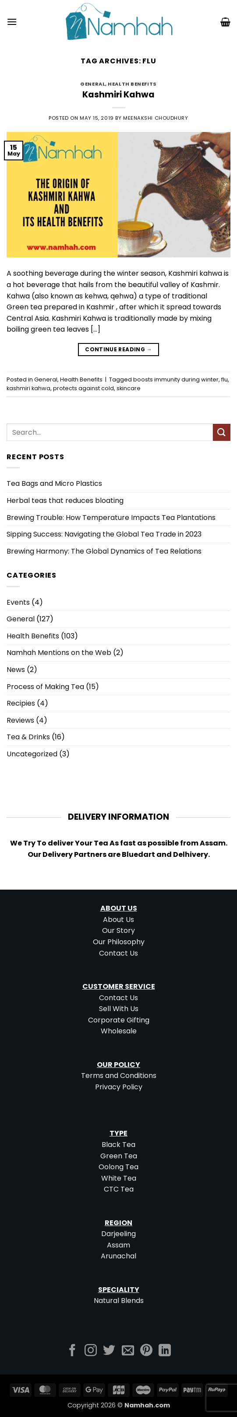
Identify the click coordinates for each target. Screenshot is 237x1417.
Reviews (20, 720)
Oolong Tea (118, 1167)
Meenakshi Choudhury (155, 117)
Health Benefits (132, 83)
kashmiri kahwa (28, 388)
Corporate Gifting (118, 1020)
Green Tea (118, 1156)
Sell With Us (118, 1009)
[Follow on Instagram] (91, 1351)
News (16, 670)
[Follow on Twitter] (109, 1351)
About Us (118, 920)
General (92, 83)
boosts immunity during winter (176, 379)
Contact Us (118, 953)
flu (224, 379)
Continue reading (118, 349)
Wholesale (119, 1031)
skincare (129, 388)
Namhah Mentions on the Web (59, 653)
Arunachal (118, 1256)
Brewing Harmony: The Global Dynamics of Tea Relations (104, 551)
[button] (12, 21)
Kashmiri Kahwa (118, 94)
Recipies (21, 703)
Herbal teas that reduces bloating (65, 500)
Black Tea (118, 1145)
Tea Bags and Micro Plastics (54, 483)
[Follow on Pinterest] (146, 1351)
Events (18, 602)
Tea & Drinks (28, 737)
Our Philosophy (119, 942)
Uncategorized (32, 754)
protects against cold (83, 388)
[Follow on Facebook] (72, 1351)
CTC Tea (119, 1189)
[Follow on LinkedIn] (165, 1351)
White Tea (118, 1178)
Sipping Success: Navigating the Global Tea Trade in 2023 (104, 534)
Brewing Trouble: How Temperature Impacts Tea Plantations (111, 518)
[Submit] (221, 432)
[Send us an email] (128, 1351)
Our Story (118, 930)
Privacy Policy (118, 1087)
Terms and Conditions (118, 1076)
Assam (118, 1245)
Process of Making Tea (45, 687)
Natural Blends (119, 1301)
